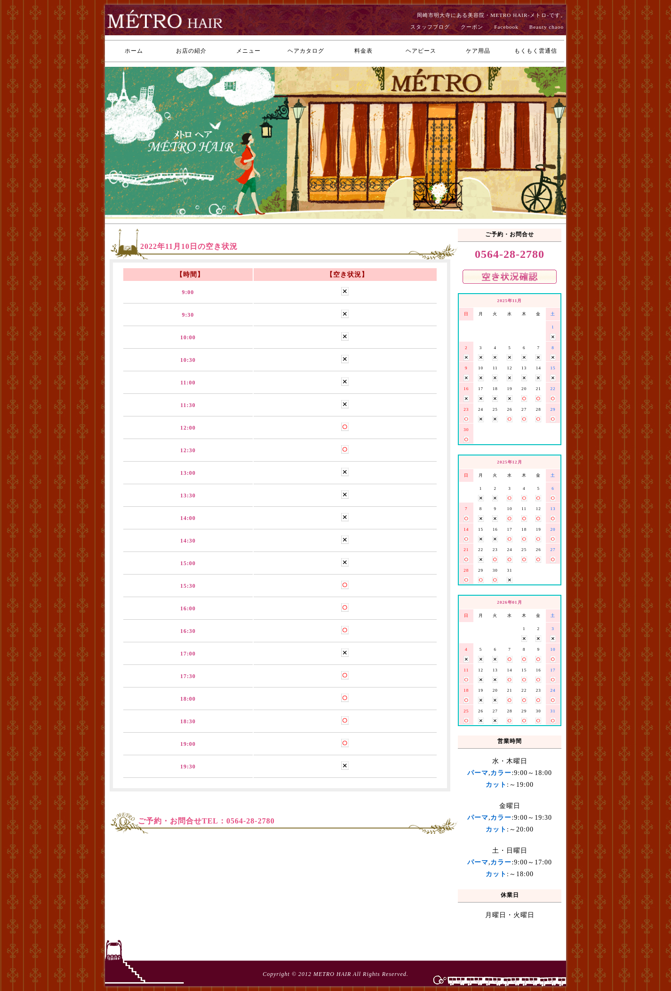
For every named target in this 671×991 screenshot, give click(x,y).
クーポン (472, 27)
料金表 (363, 51)
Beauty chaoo (546, 27)
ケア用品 (478, 51)
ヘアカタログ (306, 51)
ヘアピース (421, 51)
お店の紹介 (191, 51)
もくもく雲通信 (535, 51)
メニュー (248, 51)
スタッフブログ (430, 27)
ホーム (134, 51)
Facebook (506, 27)
